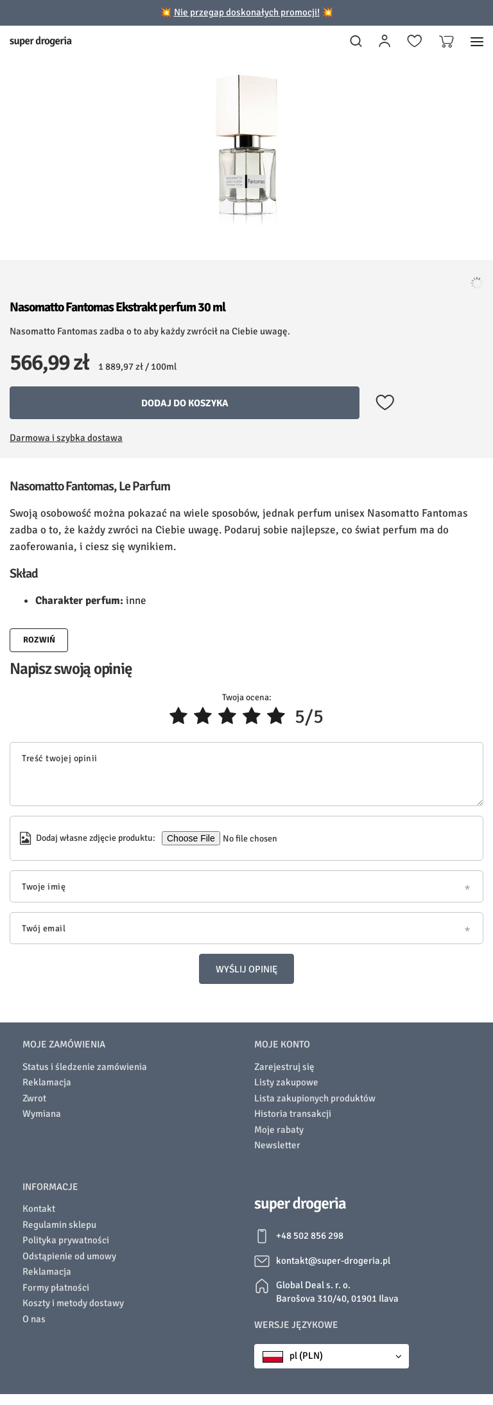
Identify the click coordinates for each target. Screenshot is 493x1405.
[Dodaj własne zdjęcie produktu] (249, 838)
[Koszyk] (446, 42)
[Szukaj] (356, 42)
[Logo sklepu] (41, 41)
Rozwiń (39, 640)
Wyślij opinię (246, 969)
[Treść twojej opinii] (246, 774)
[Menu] (477, 42)
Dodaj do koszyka (185, 403)
